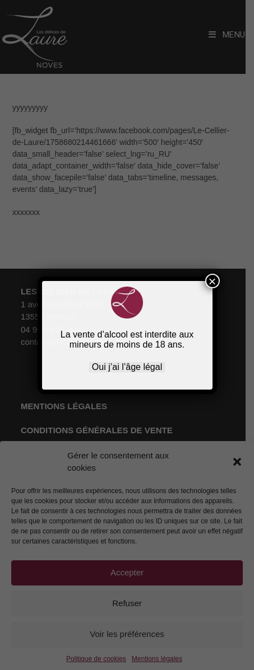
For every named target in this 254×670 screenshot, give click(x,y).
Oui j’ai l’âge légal (127, 367)
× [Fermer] (212, 281)
